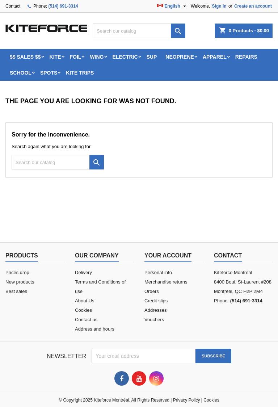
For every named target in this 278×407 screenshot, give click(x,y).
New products (19, 282)
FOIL (75, 57)
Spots (48, 73)
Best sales (16, 291)
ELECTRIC (125, 57)
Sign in (219, 6)
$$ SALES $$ (25, 57)
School (20, 73)
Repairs (246, 57)
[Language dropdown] (172, 6)
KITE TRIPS (80, 73)
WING (97, 57)
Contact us (86, 319)
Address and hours (94, 329)
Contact (12, 6)
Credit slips (156, 300)
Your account (167, 255)
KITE (55, 57)
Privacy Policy (186, 400)
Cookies (83, 310)
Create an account (253, 6)
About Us (84, 300)
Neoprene (179, 57)
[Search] (139, 31)
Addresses (155, 310)
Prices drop (17, 272)
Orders (151, 291)
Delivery (83, 272)
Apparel (215, 57)
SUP (152, 57)
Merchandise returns (166, 282)
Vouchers (154, 319)
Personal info (158, 272)
